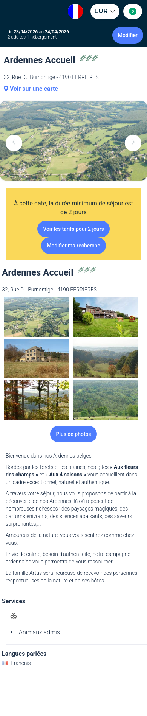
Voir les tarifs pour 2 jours (73, 229)
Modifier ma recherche (73, 246)
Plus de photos (73, 434)
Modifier (128, 35)
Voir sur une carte (31, 88)
